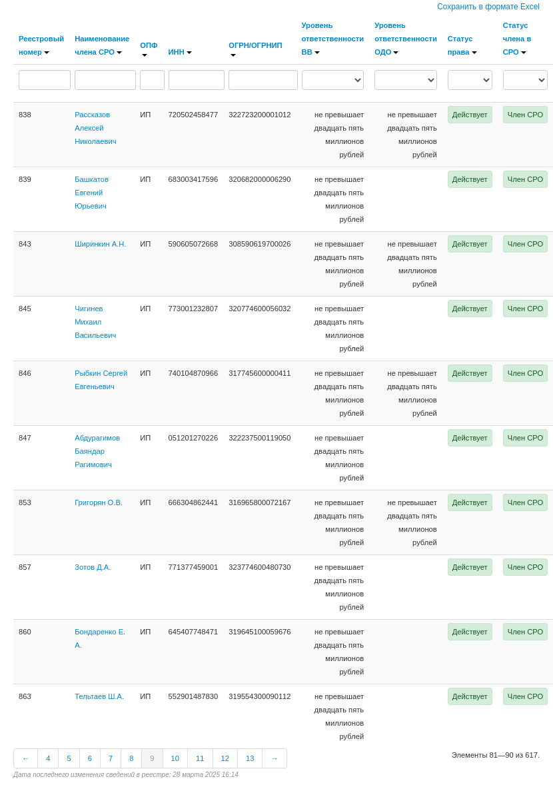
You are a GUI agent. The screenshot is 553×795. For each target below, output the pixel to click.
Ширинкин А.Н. (100, 244)
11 (200, 758)
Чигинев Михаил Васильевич (95, 322)
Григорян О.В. (99, 502)
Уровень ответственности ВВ (333, 38)
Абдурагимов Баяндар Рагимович (97, 451)
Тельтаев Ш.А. (99, 696)
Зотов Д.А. (93, 567)
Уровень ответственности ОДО (405, 38)
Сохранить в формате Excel (488, 6)
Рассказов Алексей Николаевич (95, 128)
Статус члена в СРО (517, 38)
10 (175, 758)
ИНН (180, 52)
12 (225, 758)
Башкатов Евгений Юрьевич (92, 192)
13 (250, 758)
